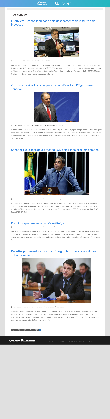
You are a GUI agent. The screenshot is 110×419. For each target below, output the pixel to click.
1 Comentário (40, 61)
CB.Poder (49, 61)
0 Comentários (48, 199)
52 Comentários (50, 307)
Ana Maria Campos (38, 125)
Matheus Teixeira (38, 307)
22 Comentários (49, 227)
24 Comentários (51, 125)
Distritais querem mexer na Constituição (38, 223)
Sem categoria (59, 199)
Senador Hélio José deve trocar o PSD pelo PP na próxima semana (55, 150)
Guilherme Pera (38, 199)
